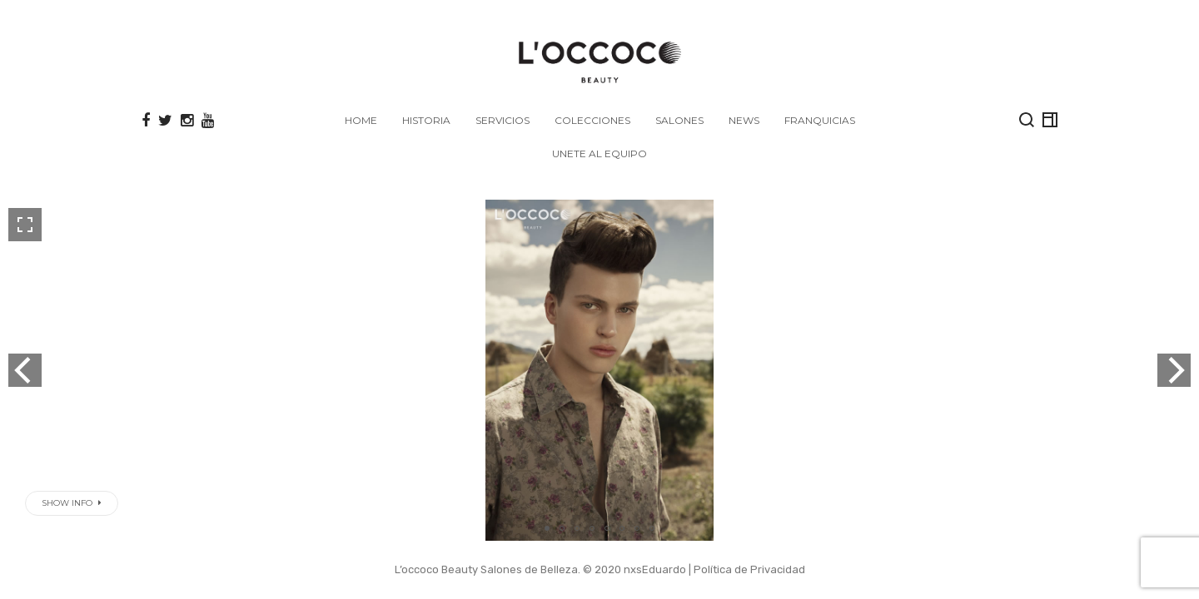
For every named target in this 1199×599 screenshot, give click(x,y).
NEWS (744, 120)
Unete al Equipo (599, 153)
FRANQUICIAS (819, 120)
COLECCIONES (592, 120)
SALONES (679, 120)
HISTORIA (426, 120)
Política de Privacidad (749, 569)
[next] (1174, 370)
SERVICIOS (502, 120)
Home (361, 120)
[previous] (25, 370)
